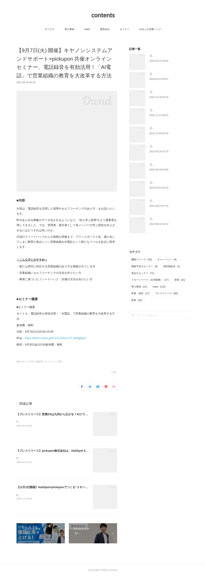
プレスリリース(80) (53, 361)
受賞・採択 (140, 293)
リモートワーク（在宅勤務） (150, 279)
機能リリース (141, 259)
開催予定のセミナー (144, 266)
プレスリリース (166, 293)
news (87, 29)
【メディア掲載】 (159, 146)
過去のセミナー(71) (25, 361)
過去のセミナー (142, 273)
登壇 (179, 279)
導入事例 (69, 29)
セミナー (124, 29)
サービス (50, 29)
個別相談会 (171, 266)
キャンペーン (166, 259)
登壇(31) (39, 361)
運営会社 (105, 29)
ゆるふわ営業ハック (150, 29)
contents (103, 15)
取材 (136, 300)
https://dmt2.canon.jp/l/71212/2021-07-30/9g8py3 (55, 338)
